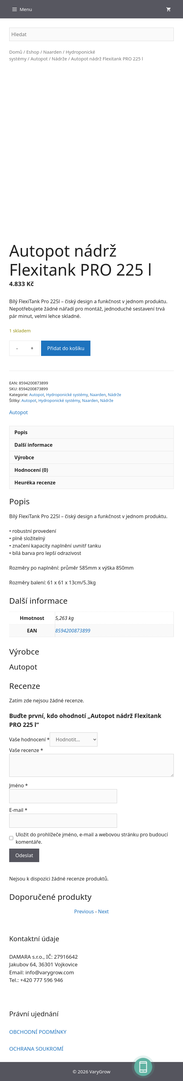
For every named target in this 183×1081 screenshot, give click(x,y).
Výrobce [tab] (24, 457)
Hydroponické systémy (67, 394)
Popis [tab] (21, 432)
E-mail (18, 810)
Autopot (39, 58)
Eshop (32, 52)
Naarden (52, 52)
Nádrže (59, 58)
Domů (15, 52)
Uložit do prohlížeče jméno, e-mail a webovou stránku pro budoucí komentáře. (92, 838)
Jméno (18, 785)
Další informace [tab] (33, 444)
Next (103, 911)
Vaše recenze (26, 750)
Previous (84, 911)
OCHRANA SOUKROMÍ (36, 1048)
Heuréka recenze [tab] (34, 482)
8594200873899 (72, 630)
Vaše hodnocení (29, 739)
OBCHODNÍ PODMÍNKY (38, 1031)
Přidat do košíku (65, 348)
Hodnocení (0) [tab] (31, 470)
